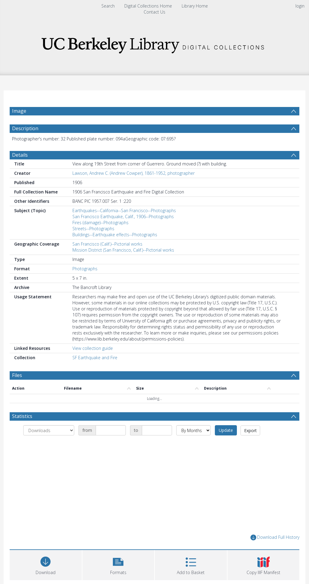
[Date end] (157, 430)
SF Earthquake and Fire (94, 357)
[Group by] (48, 430)
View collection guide (92, 348)
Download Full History (274, 537)
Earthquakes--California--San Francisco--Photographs (124, 210)
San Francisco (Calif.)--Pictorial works (107, 244)
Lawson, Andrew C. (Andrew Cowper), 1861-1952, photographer (133, 173)
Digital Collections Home (148, 6)
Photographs (84, 269)
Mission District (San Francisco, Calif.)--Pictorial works (123, 250)
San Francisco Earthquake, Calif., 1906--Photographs (123, 216)
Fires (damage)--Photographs (100, 222)
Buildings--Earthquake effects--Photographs (114, 234)
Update (226, 430)
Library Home (195, 6)
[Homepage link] (154, 43)
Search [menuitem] (108, 6)
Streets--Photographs (93, 228)
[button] (118, 564)
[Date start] (111, 430)
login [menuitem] (299, 6)
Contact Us (154, 12)
